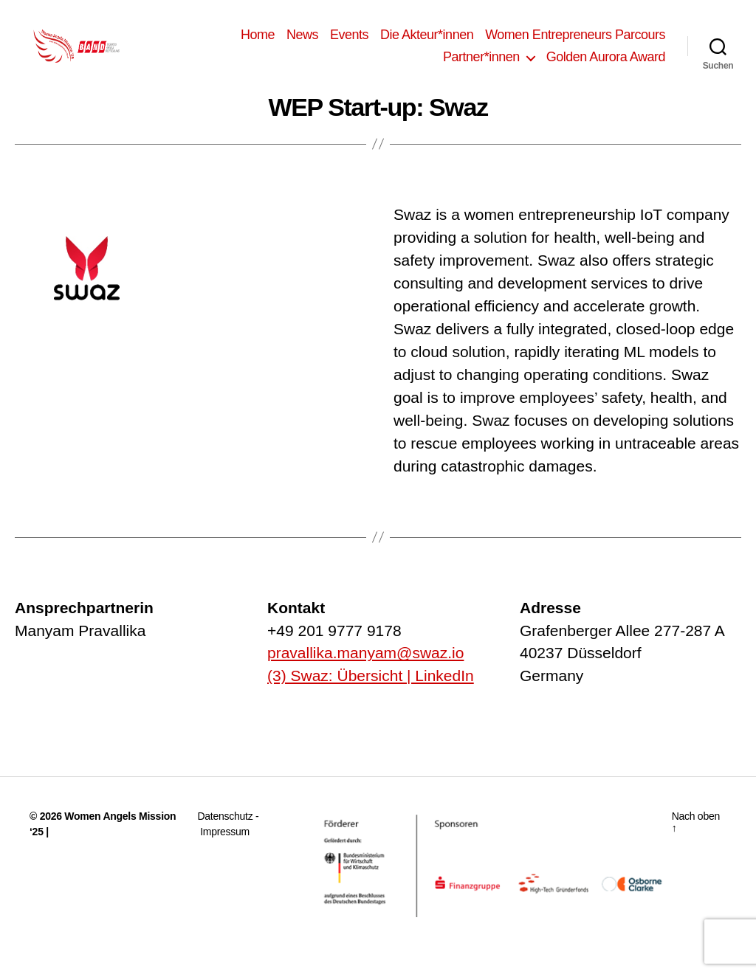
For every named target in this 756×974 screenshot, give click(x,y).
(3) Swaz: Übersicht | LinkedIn (370, 690)
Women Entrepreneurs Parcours (575, 42)
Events (349, 42)
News (302, 42)
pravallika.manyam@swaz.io (365, 668)
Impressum (225, 846)
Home (258, 42)
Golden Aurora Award (605, 64)
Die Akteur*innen (426, 42)
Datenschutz (225, 831)
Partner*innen (481, 64)
